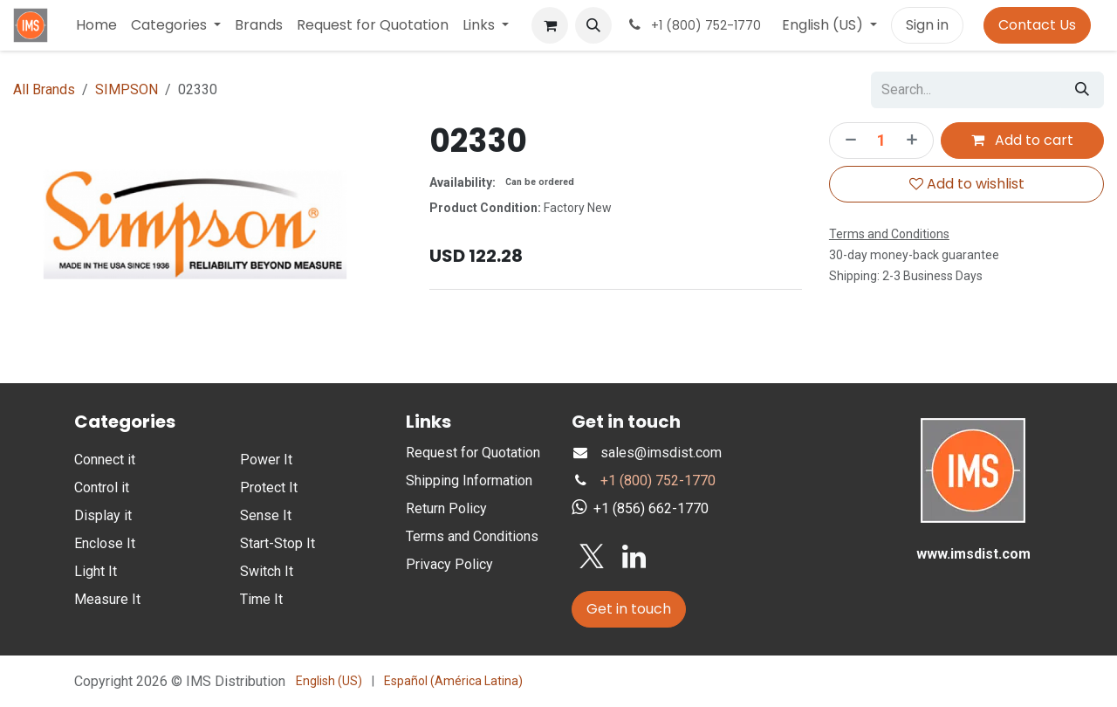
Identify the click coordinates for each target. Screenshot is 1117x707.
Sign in (927, 25)
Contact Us (1037, 25)
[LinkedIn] (634, 556)
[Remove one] (847, 140)
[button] (593, 25)
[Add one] (915, 140)
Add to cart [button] (1022, 140)
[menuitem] (96, 25)
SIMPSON (126, 89)
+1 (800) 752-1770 (658, 480)
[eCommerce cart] (549, 25)
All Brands (44, 89)
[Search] (1082, 90)
